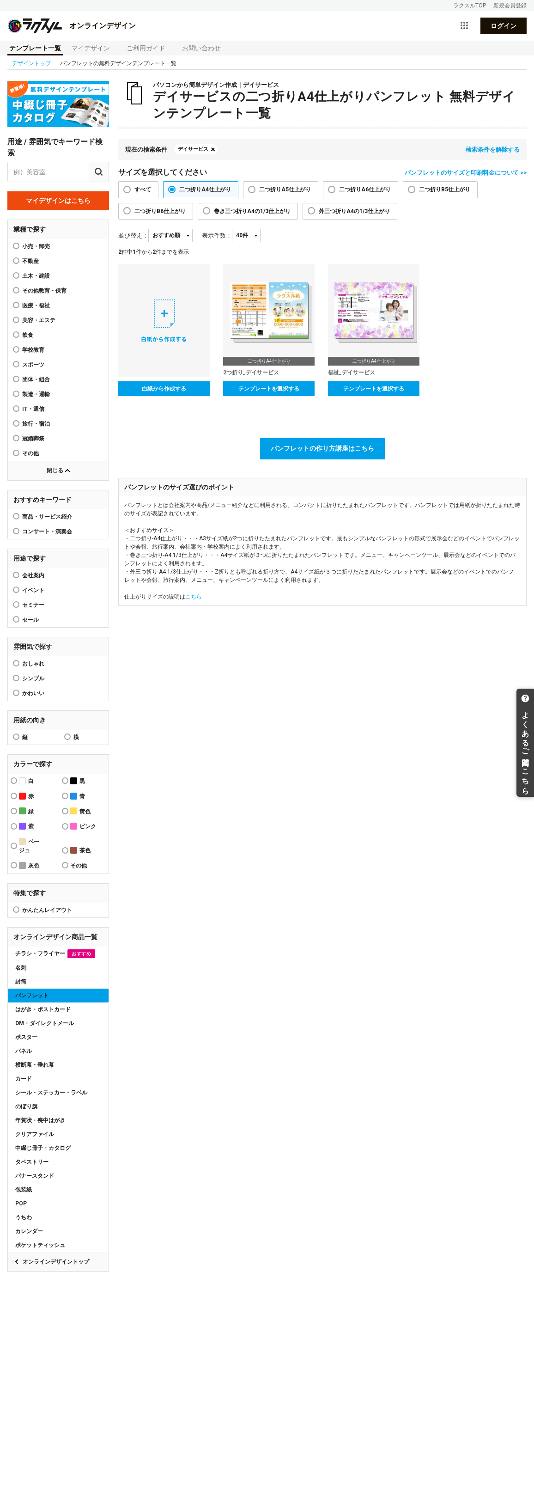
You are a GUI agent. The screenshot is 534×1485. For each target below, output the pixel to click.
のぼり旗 (26, 1106)
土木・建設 (36, 276)
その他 (30, 453)
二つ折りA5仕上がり (285, 189)
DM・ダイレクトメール (44, 1023)
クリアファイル (34, 1134)
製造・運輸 (36, 394)
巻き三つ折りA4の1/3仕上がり (252, 211)
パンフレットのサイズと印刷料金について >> (466, 172)
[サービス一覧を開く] (464, 26)
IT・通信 (33, 409)
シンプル (33, 678)
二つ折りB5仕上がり (444, 189)
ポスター (26, 1037)
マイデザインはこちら (58, 200)
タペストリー (32, 1162)
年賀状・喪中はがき (40, 1120)
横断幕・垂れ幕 (34, 1065)
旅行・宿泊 (36, 424)
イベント (33, 590)
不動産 (30, 261)
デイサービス (193, 149)
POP (21, 1203)
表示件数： (217, 235)
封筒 (20, 981)
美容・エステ (38, 320)
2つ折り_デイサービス (251, 372)
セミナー (33, 605)
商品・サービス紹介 (47, 516)
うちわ (23, 1217)
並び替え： (133, 235)
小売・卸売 (36, 246)
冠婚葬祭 (33, 438)
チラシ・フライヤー (55, 953)
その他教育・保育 (44, 290)
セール (30, 620)
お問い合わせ (201, 48)
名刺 (20, 968)
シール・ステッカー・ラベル (51, 1092)
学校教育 (33, 350)
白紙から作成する (164, 388)
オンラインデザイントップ (56, 1262)
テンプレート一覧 (35, 48)
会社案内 (33, 575)
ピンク (83, 826)
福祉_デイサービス (351, 372)
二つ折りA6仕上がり (365, 189)
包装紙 (23, 1189)
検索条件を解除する (493, 149)
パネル (23, 1051)
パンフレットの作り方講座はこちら (322, 448)
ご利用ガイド (146, 48)
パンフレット (32, 995)
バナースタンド (34, 1176)
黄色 (80, 810)
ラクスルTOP (469, 5)
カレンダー (29, 1231)
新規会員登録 (510, 5)
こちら (193, 596)
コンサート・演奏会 (47, 531)
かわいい (33, 693)
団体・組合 (36, 379)
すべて (142, 189)
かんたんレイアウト (47, 910)
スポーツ (33, 364)
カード (23, 1079)
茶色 (80, 850)
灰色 (29, 865)
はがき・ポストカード (43, 1009)
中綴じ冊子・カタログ (43, 1148)
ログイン (503, 26)
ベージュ (29, 846)
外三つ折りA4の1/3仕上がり (354, 211)
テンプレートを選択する (268, 388)
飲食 (27, 335)
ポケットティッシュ (40, 1245)
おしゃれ (33, 663)
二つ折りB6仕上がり (160, 211)
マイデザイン (90, 48)
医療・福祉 (36, 305)
